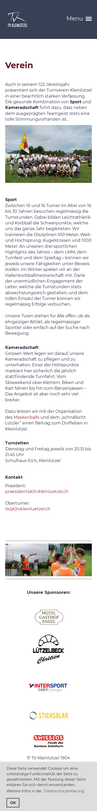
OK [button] (13, 802)
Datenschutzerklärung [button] (64, 791)
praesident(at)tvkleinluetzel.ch (37, 491)
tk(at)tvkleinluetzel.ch (27, 508)
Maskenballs (26, 417)
